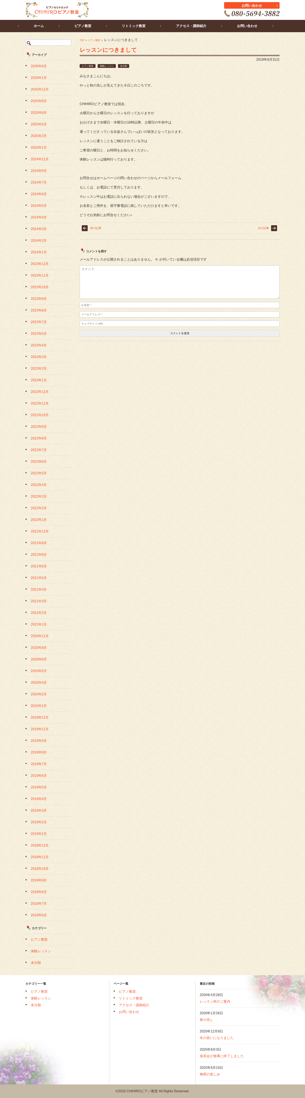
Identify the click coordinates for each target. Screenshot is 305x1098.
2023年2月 (39, 368)
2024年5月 (39, 205)
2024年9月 (39, 171)
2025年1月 (39, 147)
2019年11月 (40, 729)
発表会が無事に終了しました (222, 1056)
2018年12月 (40, 845)
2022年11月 (40, 403)
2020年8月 (39, 647)
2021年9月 (39, 543)
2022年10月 (40, 415)
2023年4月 (39, 345)
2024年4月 (39, 217)
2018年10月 (40, 868)
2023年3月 (39, 357)
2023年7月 (39, 322)
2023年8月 (39, 310)
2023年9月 (39, 299)
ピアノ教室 (94, 40)
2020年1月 (39, 706)
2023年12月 (40, 264)
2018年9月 (39, 880)
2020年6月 (39, 659)
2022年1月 (39, 520)
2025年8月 (39, 101)
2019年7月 (39, 764)
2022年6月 (39, 461)
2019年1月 (39, 834)
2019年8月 (39, 752)
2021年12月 (40, 531)
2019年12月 (40, 717)
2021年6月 (39, 566)
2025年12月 (40, 89)
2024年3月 (39, 229)
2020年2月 (39, 694)
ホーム (46, 26)
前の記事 (95, 228)
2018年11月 (40, 857)
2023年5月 (39, 333)
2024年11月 (40, 159)
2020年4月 (39, 682)
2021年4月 (39, 589)
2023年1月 (39, 380)
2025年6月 (39, 112)
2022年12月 (40, 392)
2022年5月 (39, 473)
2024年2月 (39, 240)
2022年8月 (39, 438)
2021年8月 (39, 554)
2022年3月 (39, 496)
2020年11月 (40, 636)
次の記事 (263, 228)
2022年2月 (39, 508)
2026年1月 (39, 78)
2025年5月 (39, 124)
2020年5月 (39, 671)
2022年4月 (39, 485)
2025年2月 (39, 136)
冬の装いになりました (217, 1038)
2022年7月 (39, 450)
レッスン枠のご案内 (215, 1001)
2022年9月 (39, 426)
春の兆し (206, 1019)
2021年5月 (39, 578)
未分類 (123, 66)
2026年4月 (39, 66)
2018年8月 (39, 892)
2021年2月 (39, 613)
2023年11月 (40, 275)
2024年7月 (39, 182)
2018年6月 (39, 915)
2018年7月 (39, 903)
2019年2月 (39, 822)
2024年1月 (39, 252)
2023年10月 (40, 287)
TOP (82, 40)
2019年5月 (39, 787)
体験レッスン (107, 66)
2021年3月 (39, 601)
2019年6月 (39, 775)
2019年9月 (39, 741)
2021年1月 (39, 624)
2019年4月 (39, 799)
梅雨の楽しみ (210, 1074)
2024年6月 (39, 194)
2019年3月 (39, 810)
